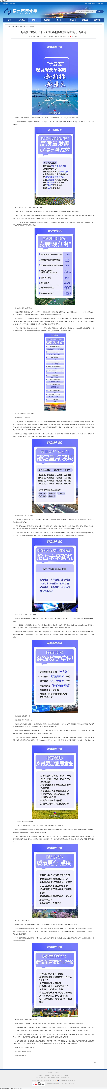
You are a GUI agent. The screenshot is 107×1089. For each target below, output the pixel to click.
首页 (9, 20)
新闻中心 (35, 20)
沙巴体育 (12, 1088)
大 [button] (68, 36)
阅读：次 (77, 36)
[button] (89, 3)
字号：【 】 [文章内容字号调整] (68, 36)
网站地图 (57, 1072)
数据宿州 (47, 20)
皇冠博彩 (2, 1088)
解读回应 (85, 20)
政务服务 (60, 20)
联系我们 (50, 1072)
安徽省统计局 (13, 3)
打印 (95, 1063)
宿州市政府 (5, 3)
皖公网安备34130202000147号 (66, 1080)
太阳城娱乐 (4, 1)
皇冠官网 (16, 1088)
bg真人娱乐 (6, 1088)
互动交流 (97, 20)
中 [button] (70, 36)
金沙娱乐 (20, 1088)
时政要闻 (32, 26)
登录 (102, 3)
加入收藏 (98, 3)
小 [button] (71, 36)
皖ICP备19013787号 (37, 1080)
